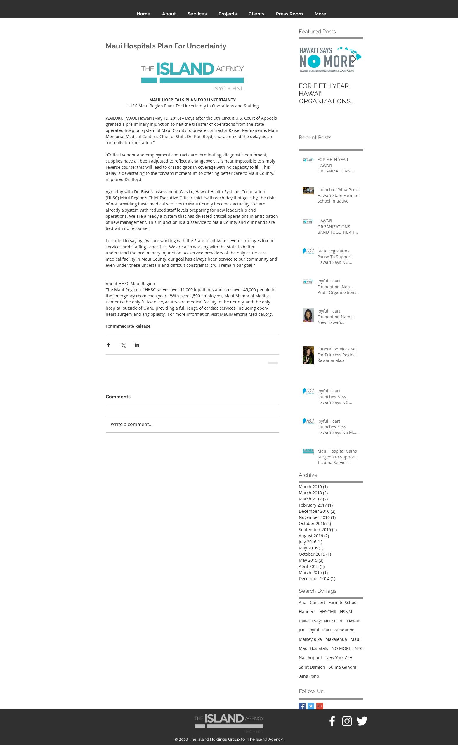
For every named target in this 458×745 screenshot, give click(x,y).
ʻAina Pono (309, 676)
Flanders (307, 611)
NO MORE (341, 648)
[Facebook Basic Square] (302, 706)
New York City (338, 657)
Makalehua (336, 639)
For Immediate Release (128, 326)
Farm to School (343, 602)
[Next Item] (353, 59)
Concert (317, 602)
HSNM (346, 611)
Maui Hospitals (313, 648)
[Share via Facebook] (108, 345)
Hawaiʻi (354, 621)
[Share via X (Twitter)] (123, 345)
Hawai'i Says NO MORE (321, 621)
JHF (302, 630)
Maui (355, 639)
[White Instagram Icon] (347, 721)
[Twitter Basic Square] (311, 706)
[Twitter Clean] (362, 721)
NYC (359, 648)
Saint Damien (312, 667)
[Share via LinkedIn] (137, 345)
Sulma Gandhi (342, 667)
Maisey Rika (310, 639)
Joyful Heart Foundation (331, 630)
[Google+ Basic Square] (319, 706)
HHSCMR (327, 611)
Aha (302, 602)
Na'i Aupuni (310, 657)
